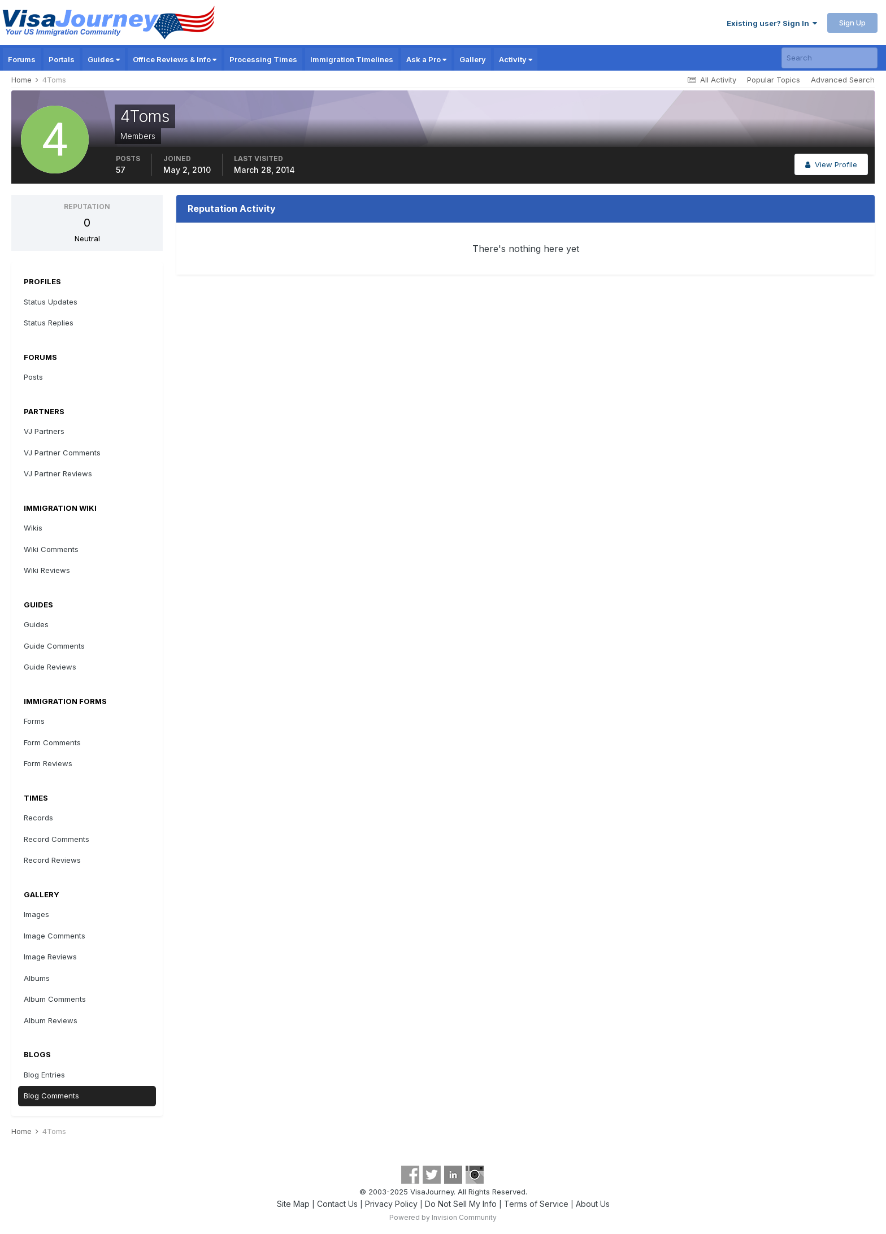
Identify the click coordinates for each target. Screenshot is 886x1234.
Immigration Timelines (351, 59)
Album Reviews (50, 1020)
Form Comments (52, 742)
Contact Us (337, 1204)
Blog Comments (51, 1095)
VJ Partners (44, 431)
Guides (104, 59)
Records (38, 817)
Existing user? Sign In (772, 23)
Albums (37, 978)
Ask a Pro (426, 59)
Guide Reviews (50, 666)
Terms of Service (536, 1204)
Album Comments (55, 998)
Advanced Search (843, 79)
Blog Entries (44, 1074)
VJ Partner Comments (62, 452)
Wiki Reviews (47, 570)
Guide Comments (54, 645)
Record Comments (56, 839)
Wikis (33, 527)
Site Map (293, 1204)
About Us (593, 1204)
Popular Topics (773, 79)
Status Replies (48, 322)
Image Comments (54, 935)
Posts (33, 376)
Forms (34, 720)
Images (36, 914)
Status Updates (50, 301)
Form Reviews (48, 763)
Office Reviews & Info (174, 59)
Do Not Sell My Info (461, 1204)
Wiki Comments (51, 549)
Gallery (472, 59)
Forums (22, 59)
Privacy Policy (391, 1204)
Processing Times (263, 59)
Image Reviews (50, 956)
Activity (515, 59)
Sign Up (852, 22)
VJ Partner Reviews (58, 473)
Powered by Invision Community (443, 1217)
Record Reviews (52, 859)
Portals (62, 59)
